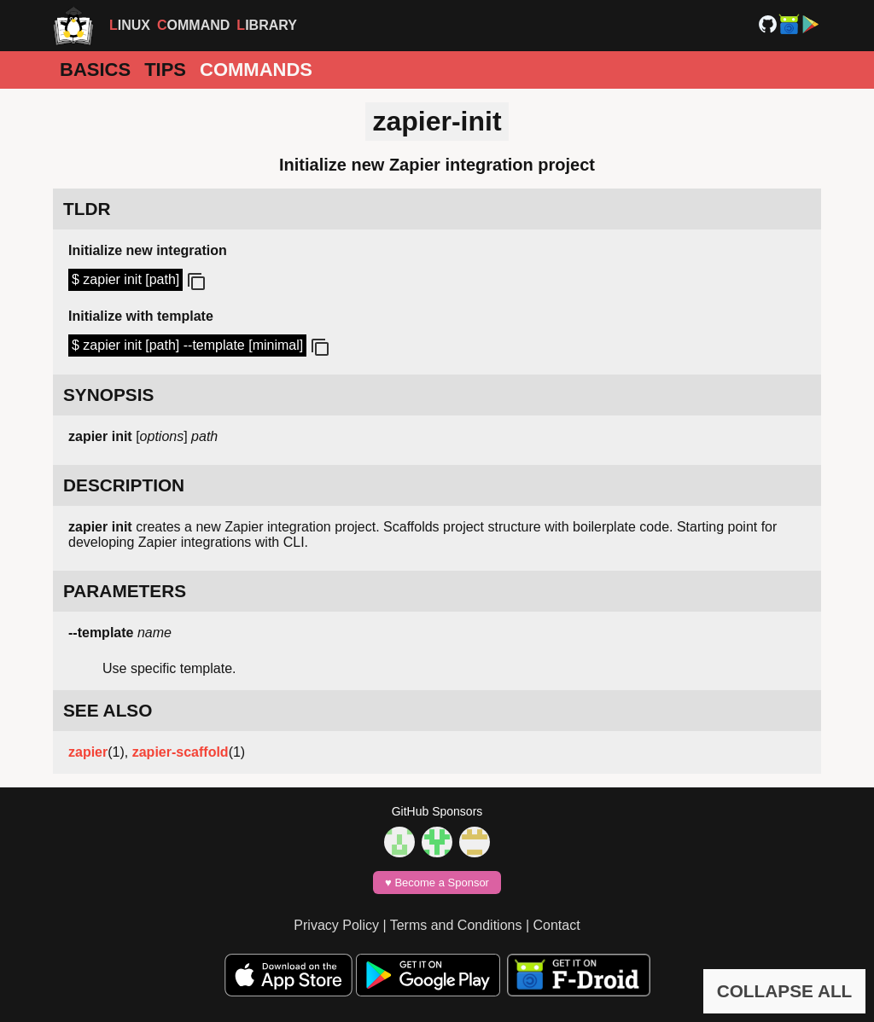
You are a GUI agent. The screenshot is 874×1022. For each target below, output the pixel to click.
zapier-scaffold (180, 752)
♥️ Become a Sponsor (437, 882)
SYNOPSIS (108, 394)
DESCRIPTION (123, 485)
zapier (88, 752)
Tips (165, 69)
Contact (556, 925)
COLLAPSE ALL (785, 991)
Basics (95, 69)
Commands (256, 69)
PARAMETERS (124, 591)
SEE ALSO (107, 710)
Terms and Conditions (456, 925)
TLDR (86, 208)
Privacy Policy (336, 925)
